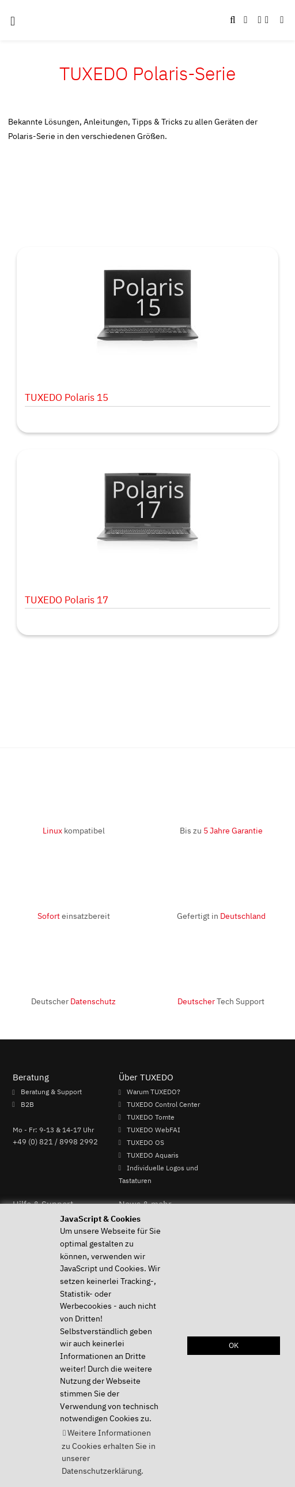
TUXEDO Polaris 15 (66, 397)
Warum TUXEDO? (153, 1092)
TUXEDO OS (145, 1142)
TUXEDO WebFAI (153, 1129)
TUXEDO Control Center (163, 1104)
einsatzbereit (73, 915)
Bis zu (221, 830)
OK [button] (234, 1345)
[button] (282, 20)
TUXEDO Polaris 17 (66, 599)
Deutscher (73, 1001)
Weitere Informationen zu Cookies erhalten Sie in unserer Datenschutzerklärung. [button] (109, 1451)
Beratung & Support (51, 1092)
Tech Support (220, 1001)
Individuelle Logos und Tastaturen (158, 1174)
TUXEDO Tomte (151, 1116)
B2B (27, 1104)
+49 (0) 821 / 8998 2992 (55, 1141)
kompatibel (74, 830)
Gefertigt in (221, 915)
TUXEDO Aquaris (153, 1154)
